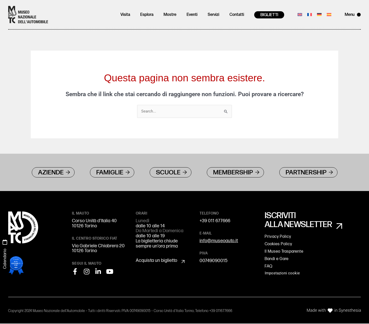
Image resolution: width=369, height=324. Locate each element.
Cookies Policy (278, 244)
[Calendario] (4, 242)
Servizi (213, 15)
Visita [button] (125, 15)
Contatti (236, 15)
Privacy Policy (278, 237)
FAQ (268, 266)
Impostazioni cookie (282, 274)
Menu (349, 15)
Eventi (192, 15)
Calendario (5, 259)
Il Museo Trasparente (284, 252)
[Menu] (359, 15)
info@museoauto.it (219, 241)
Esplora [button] (146, 15)
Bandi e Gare (277, 259)
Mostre (169, 15)
